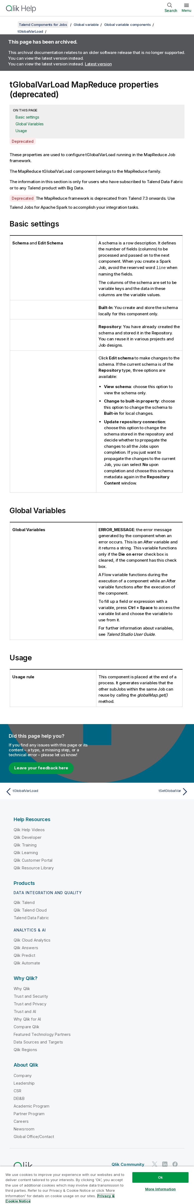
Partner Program (29, 1113)
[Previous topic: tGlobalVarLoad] (49, 791)
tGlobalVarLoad (30, 31)
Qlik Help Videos (29, 829)
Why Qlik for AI (27, 1019)
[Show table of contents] (11, 24)
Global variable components (127, 24)
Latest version (98, 63)
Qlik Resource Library (34, 867)
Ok (160, 1177)
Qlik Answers (26, 947)
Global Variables (30, 124)
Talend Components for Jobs (43, 24)
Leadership (24, 1083)
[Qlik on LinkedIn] (165, 1164)
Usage (21, 130)
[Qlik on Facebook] (175, 1164)
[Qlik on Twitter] (155, 1164)
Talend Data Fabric (31, 917)
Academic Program (32, 1105)
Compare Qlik (26, 1026)
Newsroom (24, 1128)
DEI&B (19, 1098)
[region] (97, 1185)
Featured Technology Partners (42, 1034)
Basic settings (27, 117)
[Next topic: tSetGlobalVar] (144, 791)
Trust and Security (31, 996)
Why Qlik (22, 988)
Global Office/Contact (34, 1136)
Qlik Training (25, 844)
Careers (21, 1121)
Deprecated (23, 141)
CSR (17, 1090)
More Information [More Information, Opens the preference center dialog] (160, 1189)
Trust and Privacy (30, 1003)
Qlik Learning (26, 852)
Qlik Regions (25, 1049)
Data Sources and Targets (38, 1041)
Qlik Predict (24, 955)
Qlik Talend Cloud (30, 909)
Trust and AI (25, 1011)
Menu (186, 10)
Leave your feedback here (41, 767)
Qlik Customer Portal (33, 860)
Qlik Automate (27, 962)
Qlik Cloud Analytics (32, 939)
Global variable (86, 24)
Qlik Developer (27, 837)
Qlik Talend (24, 902)
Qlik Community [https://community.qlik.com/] (128, 1164)
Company (23, 1075)
